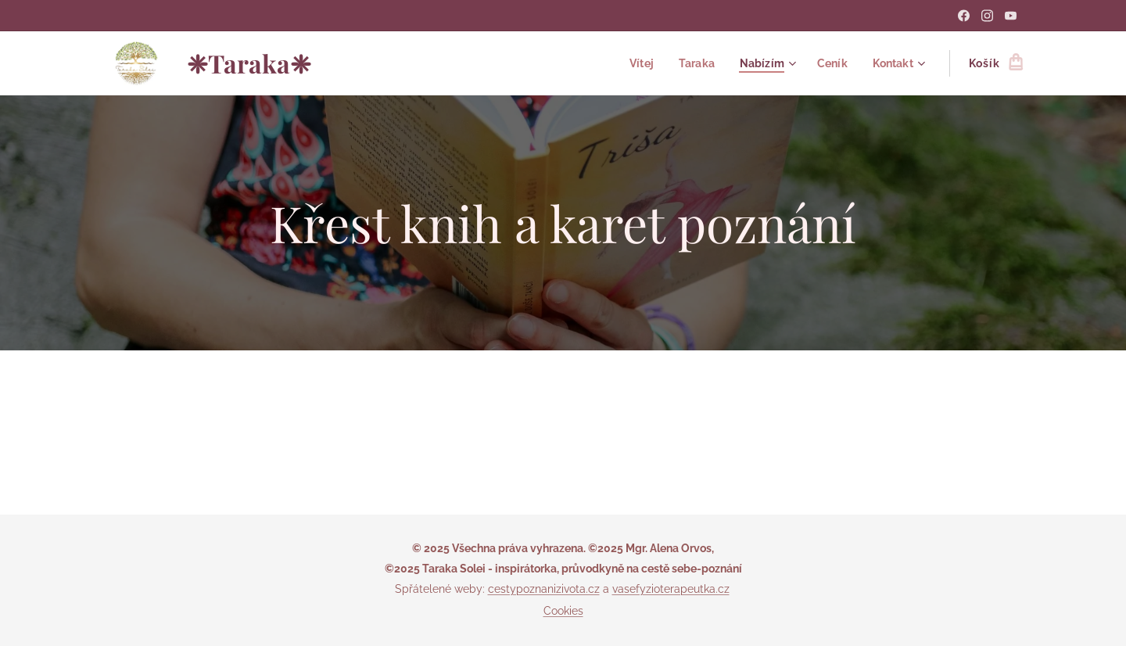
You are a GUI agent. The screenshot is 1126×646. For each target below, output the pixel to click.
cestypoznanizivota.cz (544, 589)
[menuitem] (634, 63)
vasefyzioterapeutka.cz (671, 589)
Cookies (563, 611)
